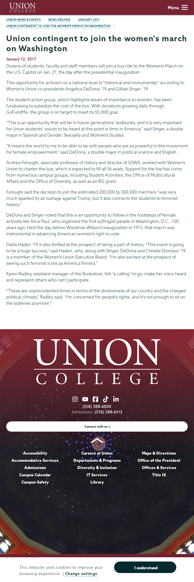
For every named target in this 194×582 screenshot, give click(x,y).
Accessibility (35, 453)
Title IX (159, 474)
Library (97, 482)
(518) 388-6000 (96, 406)
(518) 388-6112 (108, 412)
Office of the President (159, 460)
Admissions (35, 467)
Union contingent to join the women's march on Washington (58, 26)
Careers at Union (97, 453)
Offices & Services (159, 467)
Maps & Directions (159, 453)
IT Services (97, 474)
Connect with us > (97, 426)
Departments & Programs (97, 460)
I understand (146, 567)
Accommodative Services (35, 460)
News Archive (59, 19)
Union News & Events (23, 19)
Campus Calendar (35, 474)
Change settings (81, 573)
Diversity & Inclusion (97, 467)
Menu (178, 7)
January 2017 (89, 19)
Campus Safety (35, 482)
